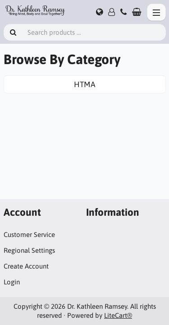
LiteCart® (118, 315)
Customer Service (29, 234)
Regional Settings (29, 250)
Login (12, 282)
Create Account (26, 266)
